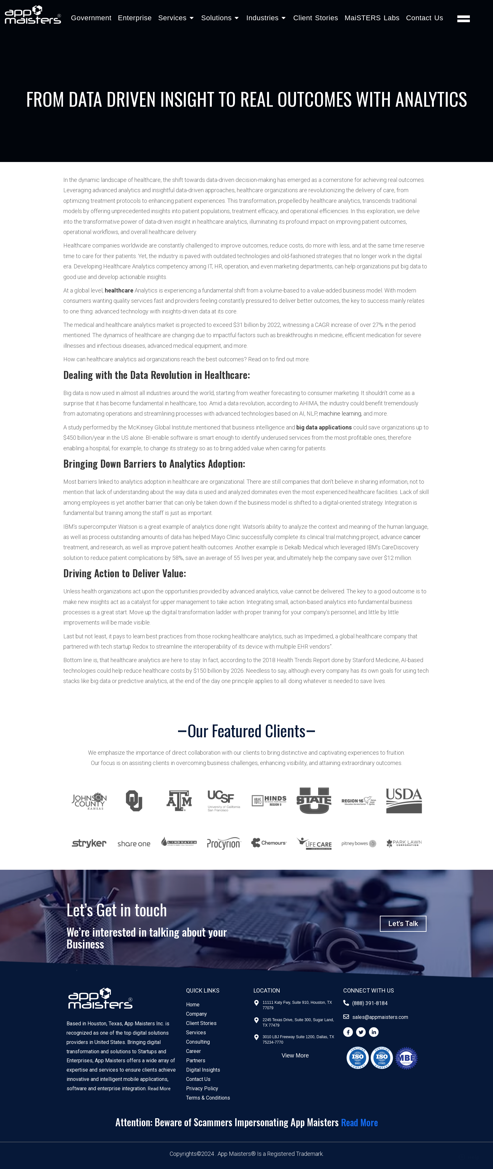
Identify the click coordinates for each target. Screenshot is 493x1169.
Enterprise (135, 18)
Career (193, 1051)
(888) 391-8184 (370, 1003)
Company (196, 1014)
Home (193, 1005)
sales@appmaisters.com (380, 1017)
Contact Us (424, 18)
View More (295, 1055)
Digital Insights (203, 1070)
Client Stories (315, 18)
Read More (160, 1088)
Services (196, 1033)
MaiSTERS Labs (372, 18)
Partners (195, 1060)
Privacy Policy (202, 1088)
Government (91, 18)
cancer (412, 537)
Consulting (198, 1042)
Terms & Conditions (208, 1098)
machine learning (340, 413)
